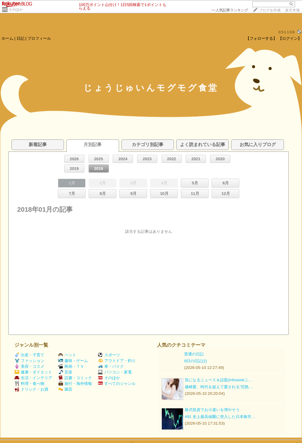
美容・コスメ (29, 366)
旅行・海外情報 (75, 383)
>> (229, 10)
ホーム (7, 38)
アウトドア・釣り (117, 360)
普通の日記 (194, 354)
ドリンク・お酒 (31, 389)
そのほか (15, 10)
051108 (286, 32)
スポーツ (109, 355)
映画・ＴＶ (71, 366)
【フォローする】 (261, 38)
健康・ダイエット (33, 372)
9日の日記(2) (195, 361)
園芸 (65, 389)
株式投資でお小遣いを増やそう (212, 409)
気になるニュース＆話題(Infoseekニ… (218, 380)
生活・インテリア (33, 378)
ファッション (29, 360)
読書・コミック (75, 378)
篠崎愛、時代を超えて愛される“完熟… (219, 387)
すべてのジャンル (117, 383)
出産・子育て (29, 355)
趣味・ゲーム (73, 360)
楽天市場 (292, 10)
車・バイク (111, 366)
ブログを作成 (270, 10)
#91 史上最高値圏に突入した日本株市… (220, 416)
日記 (20, 38)
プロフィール (39, 38)
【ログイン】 (290, 38)
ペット (67, 355)
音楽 (65, 372)
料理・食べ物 (29, 383)
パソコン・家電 (115, 372)
